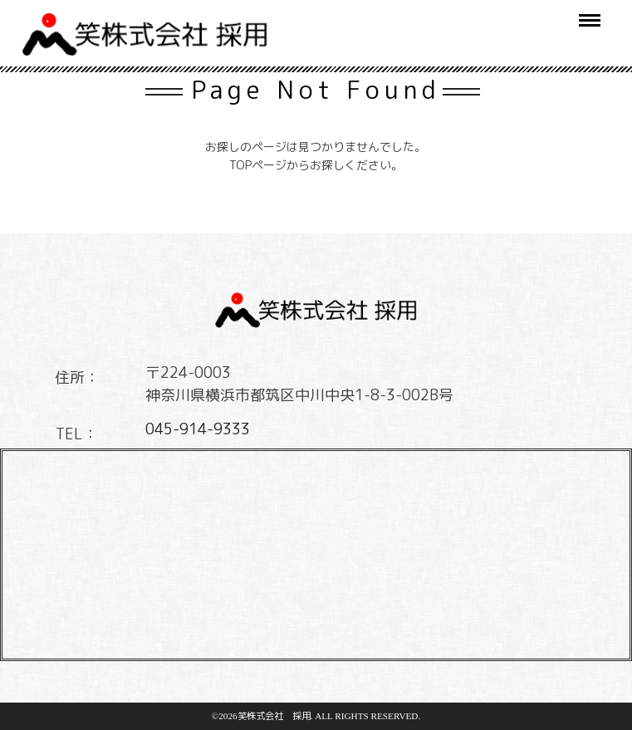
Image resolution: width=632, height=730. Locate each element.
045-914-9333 (197, 429)
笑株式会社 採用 (274, 716)
